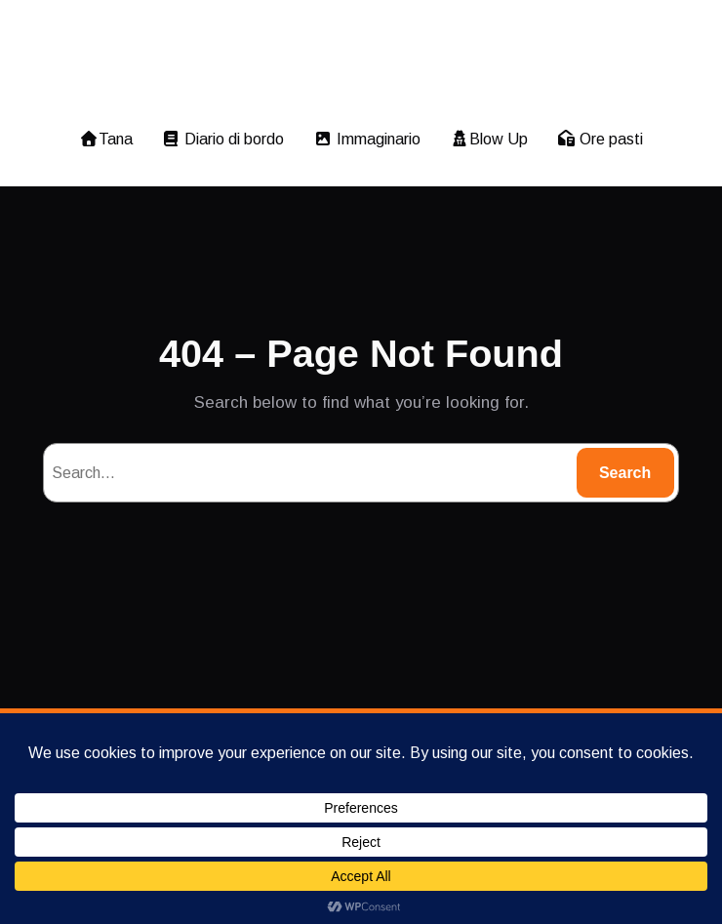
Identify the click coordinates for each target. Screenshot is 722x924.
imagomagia (360, 61)
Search (625, 472)
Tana (104, 139)
